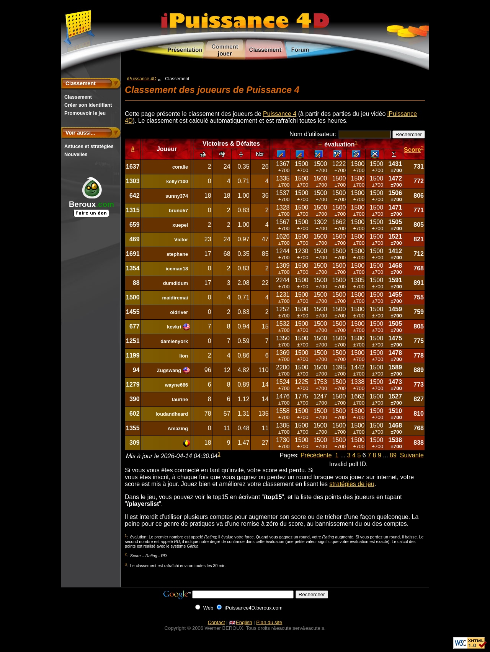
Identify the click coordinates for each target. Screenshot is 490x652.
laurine (180, 399)
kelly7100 (177, 181)
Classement (78, 97)
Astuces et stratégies (89, 146)
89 (393, 455)
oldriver (179, 312)
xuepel (180, 225)
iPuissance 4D (142, 78)
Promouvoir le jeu (85, 113)
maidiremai (175, 298)
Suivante (412, 455)
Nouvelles (75, 154)
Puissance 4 (279, 114)
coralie (180, 167)
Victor (181, 239)
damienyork (174, 341)
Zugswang (169, 370)
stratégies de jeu (351, 484)
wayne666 (176, 385)
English (240, 622)
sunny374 (176, 196)
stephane (177, 254)
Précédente (316, 455)
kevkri (174, 327)
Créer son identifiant (88, 105)
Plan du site (269, 622)
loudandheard (172, 414)
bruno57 (178, 210)
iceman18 (177, 269)
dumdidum (175, 283)
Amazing (178, 428)
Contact (216, 622)
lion (183, 356)
